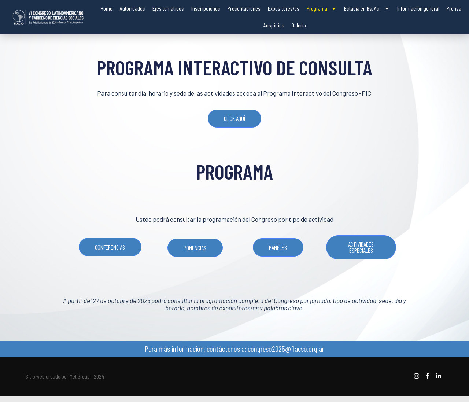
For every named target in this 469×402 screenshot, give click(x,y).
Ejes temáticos (168, 8)
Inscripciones (205, 8)
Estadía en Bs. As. (367, 8)
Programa (322, 8)
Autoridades (132, 8)
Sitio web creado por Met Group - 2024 (65, 382)
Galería (299, 25)
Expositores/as (283, 8)
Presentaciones (244, 8)
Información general (418, 8)
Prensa (454, 8)
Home (106, 8)
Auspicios (273, 25)
